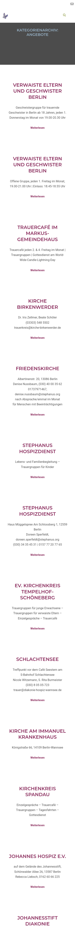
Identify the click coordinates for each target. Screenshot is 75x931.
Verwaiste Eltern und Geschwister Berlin (37, 91)
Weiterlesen (37, 127)
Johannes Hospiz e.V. (37, 862)
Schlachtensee (37, 659)
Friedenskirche (37, 368)
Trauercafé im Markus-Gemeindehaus (37, 233)
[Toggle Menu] (15, 15)
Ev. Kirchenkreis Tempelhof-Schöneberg (37, 591)
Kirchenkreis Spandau (37, 797)
